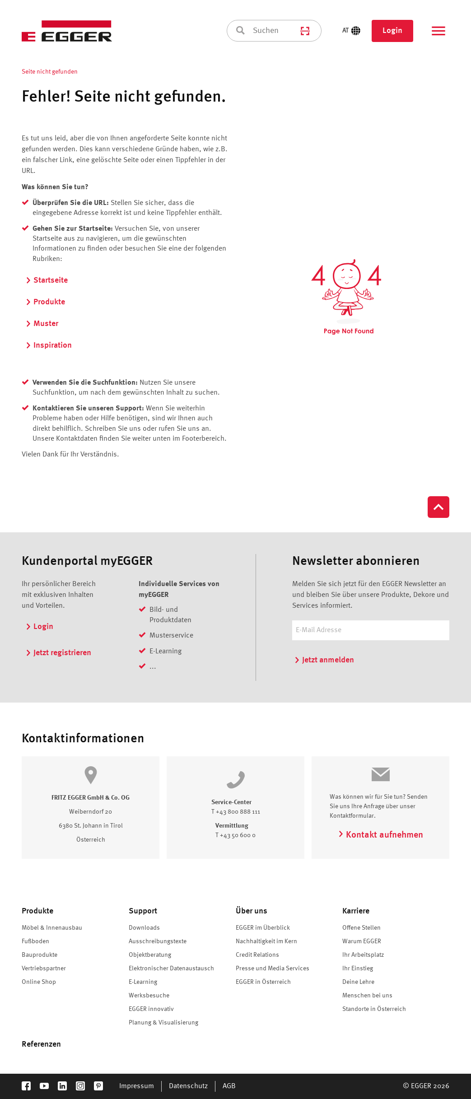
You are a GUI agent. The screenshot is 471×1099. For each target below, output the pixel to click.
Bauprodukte (39, 955)
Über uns (251, 911)
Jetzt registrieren (58, 652)
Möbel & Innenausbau (52, 928)
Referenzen (41, 1044)
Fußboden (35, 941)
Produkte (45, 302)
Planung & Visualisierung (163, 1023)
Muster (41, 323)
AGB (229, 1086)
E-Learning (143, 982)
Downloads (144, 928)
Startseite (46, 280)
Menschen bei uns (367, 995)
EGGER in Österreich (263, 982)
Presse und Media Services (272, 968)
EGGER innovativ (151, 1009)
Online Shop (39, 982)
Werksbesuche (149, 995)
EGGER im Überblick (263, 928)
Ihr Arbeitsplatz (363, 955)
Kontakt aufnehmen (380, 835)
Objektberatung (150, 955)
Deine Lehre (358, 982)
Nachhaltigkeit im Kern (266, 941)
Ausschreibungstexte (158, 941)
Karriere (355, 911)
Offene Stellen (361, 928)
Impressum (136, 1086)
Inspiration (48, 345)
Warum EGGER (361, 941)
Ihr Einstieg (357, 968)
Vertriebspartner (44, 968)
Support (143, 911)
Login (392, 31)
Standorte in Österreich (374, 1009)
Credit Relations (257, 955)
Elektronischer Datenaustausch (171, 968)
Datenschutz (188, 1086)
